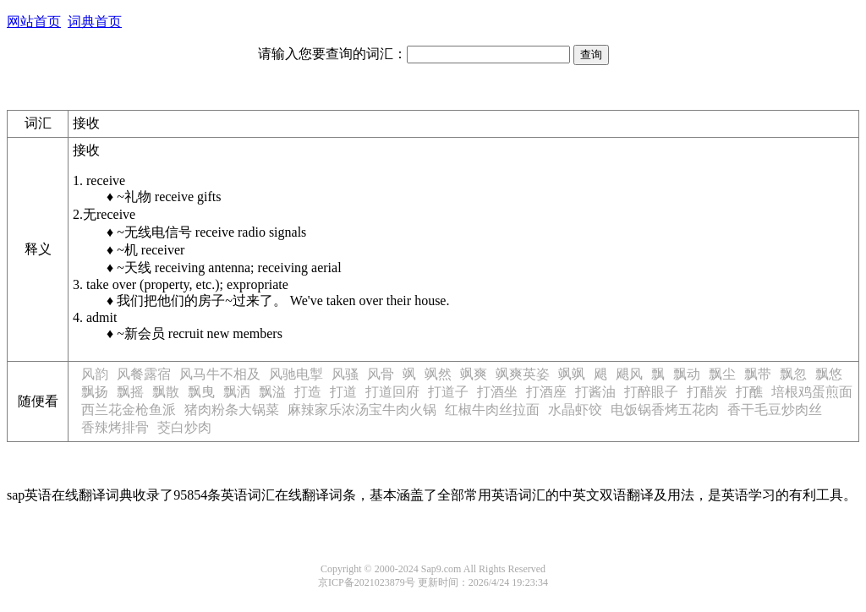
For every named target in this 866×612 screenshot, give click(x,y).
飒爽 (473, 374)
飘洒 (236, 392)
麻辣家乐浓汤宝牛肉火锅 (362, 409)
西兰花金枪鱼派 (128, 409)
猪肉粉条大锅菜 (231, 409)
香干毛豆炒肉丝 (774, 409)
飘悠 (828, 374)
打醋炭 (707, 392)
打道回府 (392, 392)
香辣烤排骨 (115, 427)
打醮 (749, 392)
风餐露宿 (144, 374)
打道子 (448, 392)
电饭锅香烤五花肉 (665, 409)
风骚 (345, 374)
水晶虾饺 (575, 409)
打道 (343, 392)
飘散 (165, 392)
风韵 (94, 374)
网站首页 (34, 21)
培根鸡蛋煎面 (811, 392)
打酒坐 (497, 392)
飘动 (686, 374)
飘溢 (272, 392)
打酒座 (546, 392)
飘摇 (130, 392)
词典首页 (95, 21)
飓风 (629, 374)
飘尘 (722, 374)
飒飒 (571, 374)
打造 (307, 392)
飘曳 (201, 392)
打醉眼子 (651, 392)
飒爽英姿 (523, 374)
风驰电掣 (296, 374)
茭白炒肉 (184, 427)
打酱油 (595, 392)
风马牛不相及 (219, 374)
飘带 (757, 374)
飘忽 (793, 374)
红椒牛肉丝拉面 (492, 409)
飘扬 (94, 392)
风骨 (380, 374)
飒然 (438, 374)
